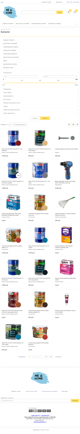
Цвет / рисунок (7, 102)
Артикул (5, 108)
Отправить (75, 403)
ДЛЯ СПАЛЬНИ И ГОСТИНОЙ (11, 59)
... (76, 26)
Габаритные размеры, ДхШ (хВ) (11, 112)
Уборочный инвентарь (60, 219)
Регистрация (76, 2)
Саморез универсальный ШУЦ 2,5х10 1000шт (66, 151)
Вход (68, 2)
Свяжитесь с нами (15, 393)
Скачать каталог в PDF (31, 393)
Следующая (58, 359)
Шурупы (57, 155)
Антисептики (31, 219)
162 (51, 359)
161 (46, 359)
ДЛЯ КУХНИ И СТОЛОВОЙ (22, 26)
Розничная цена (7, 75)
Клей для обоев (6, 219)
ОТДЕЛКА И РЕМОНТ (8, 26)
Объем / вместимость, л (9, 115)
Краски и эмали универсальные (10, 155)
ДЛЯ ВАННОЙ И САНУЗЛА (10, 66)
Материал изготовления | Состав (11, 105)
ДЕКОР (5, 63)
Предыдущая (22, 359)
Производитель (7, 91)
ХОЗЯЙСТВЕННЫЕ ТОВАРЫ (38, 26)
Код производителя (8, 98)
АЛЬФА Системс (45, 432)
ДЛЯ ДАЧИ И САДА (8, 70)
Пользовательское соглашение (49, 393)
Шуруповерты (58, 187)
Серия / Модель (7, 95)
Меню (2, 2)
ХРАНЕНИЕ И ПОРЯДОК (54, 26)
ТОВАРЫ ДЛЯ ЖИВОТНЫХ (10, 56)
